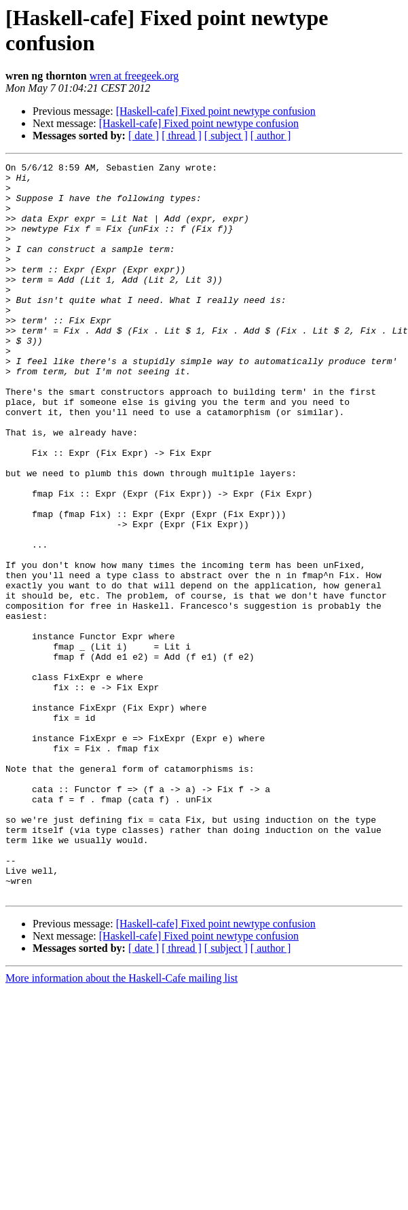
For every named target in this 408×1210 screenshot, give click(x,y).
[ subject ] (226, 135)
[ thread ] (182, 135)
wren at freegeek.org (134, 76)
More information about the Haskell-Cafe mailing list (121, 1125)
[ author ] (271, 135)
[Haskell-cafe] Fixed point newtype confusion (216, 111)
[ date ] (143, 135)
